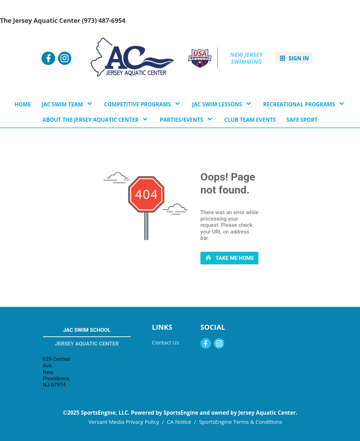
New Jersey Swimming (247, 58)
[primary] (229, 258)
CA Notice (179, 421)
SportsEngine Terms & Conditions (240, 421)
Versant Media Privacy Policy (124, 421)
